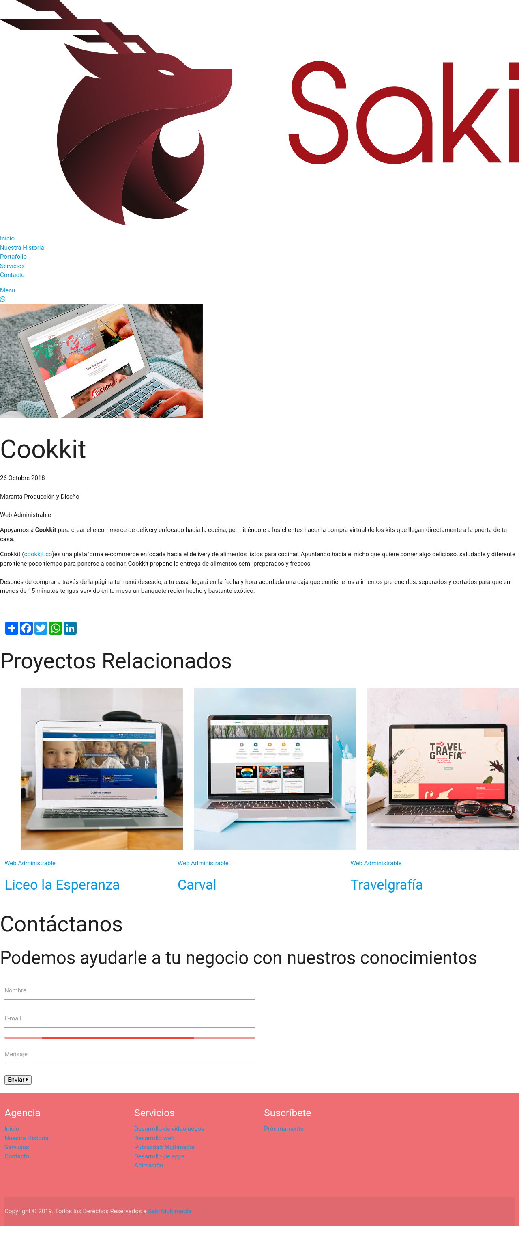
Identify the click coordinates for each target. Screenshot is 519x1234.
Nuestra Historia (22, 247)
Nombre (15, 990)
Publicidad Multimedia (164, 1147)
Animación (148, 1165)
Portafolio (13, 256)
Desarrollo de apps (159, 1156)
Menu (7, 290)
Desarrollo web (154, 1138)
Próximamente (283, 1128)
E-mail (12, 1018)
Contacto (12, 275)
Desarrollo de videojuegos (169, 1128)
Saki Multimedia (169, 1211)
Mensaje (16, 1054)
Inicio (7, 238)
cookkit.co (38, 554)
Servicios (12, 266)
